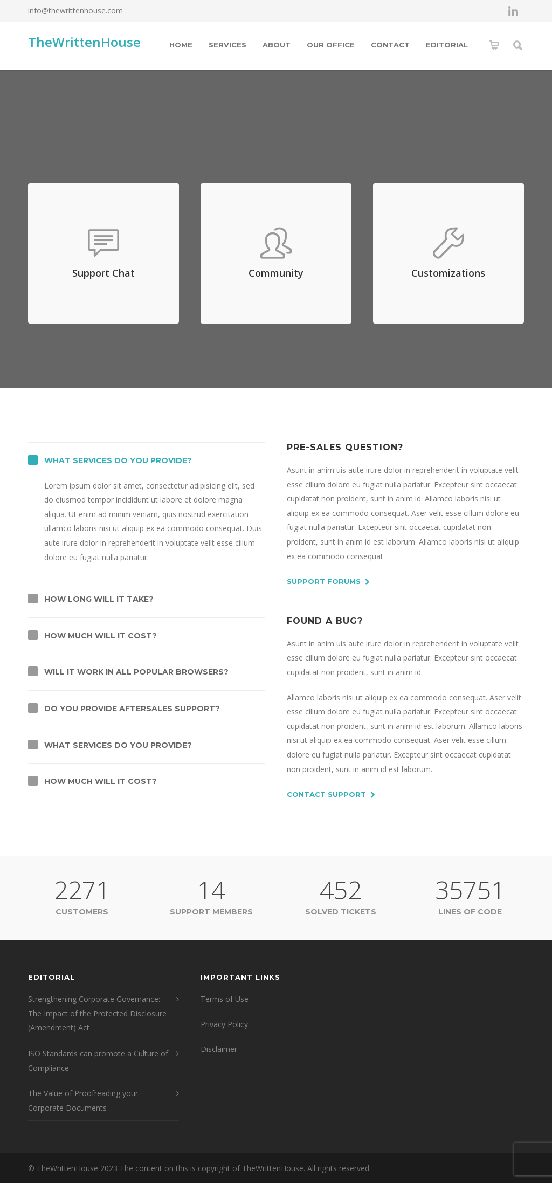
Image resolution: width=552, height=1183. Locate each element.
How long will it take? (99, 599)
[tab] (146, 460)
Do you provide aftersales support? (132, 708)
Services (227, 44)
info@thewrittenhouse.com (75, 10)
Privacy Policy (224, 1024)
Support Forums (328, 582)
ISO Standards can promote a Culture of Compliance (98, 1060)
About (277, 44)
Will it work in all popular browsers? (136, 672)
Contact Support (331, 795)
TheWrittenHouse (84, 42)
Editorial (447, 44)
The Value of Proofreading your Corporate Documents (83, 1100)
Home (180, 44)
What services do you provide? (118, 460)
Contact (390, 44)
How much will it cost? (100, 636)
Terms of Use (225, 999)
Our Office (331, 44)
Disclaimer (219, 1049)
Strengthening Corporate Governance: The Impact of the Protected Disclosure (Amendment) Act (97, 1013)
